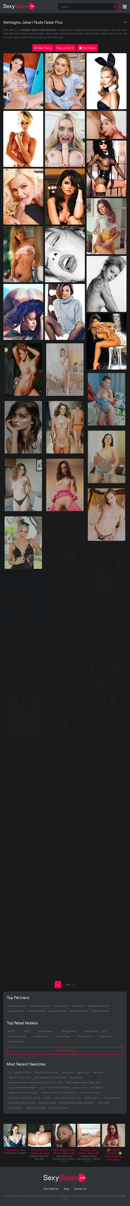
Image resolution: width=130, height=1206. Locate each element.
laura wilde (76, 1077)
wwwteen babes (47, 1102)
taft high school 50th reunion (24, 1097)
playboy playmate (58, 1107)
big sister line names (46, 1072)
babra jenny (83, 1072)
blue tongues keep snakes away (83, 1082)
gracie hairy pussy (36, 1107)
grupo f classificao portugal (54, 1087)
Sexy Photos (43, 47)
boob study (104, 1102)
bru (10, 1072)
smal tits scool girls (19, 1077)
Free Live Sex (65, 47)
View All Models (65, 1050)
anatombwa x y (92, 1097)
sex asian (98, 1072)
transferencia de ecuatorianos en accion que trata (35, 1082)
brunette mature (112, 1097)
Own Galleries (51, 1188)
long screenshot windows (22, 1087)
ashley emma (15, 1107)
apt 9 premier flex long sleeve (50, 1077)
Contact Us (80, 1188)
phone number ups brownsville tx (59, 1092)
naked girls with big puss (21, 1102)
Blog (66, 1188)
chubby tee (67, 1072)
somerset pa (80, 1087)
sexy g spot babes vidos (68, 1097)
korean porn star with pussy (23, 1092)
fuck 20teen (96, 1087)
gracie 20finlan (23, 1072)
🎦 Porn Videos (87, 47)
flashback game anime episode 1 (76, 1102)
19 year (47, 1097)
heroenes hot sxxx (91, 1092)
